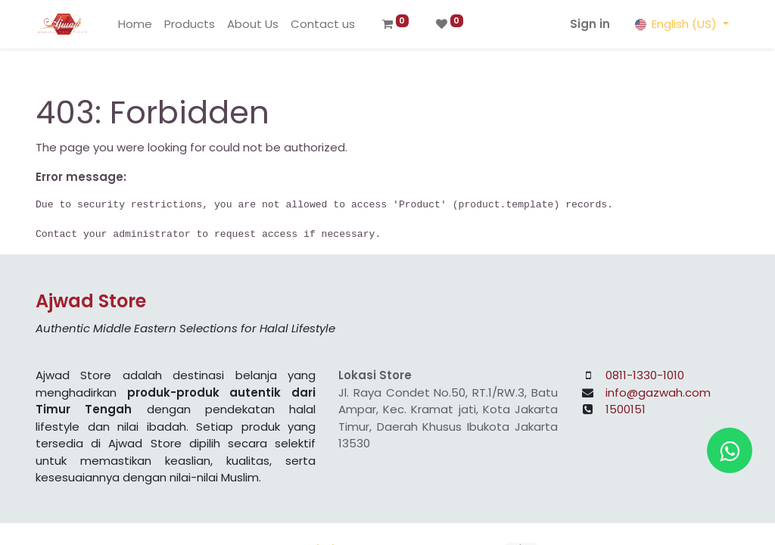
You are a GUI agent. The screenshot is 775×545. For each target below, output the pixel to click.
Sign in (590, 24)
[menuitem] (135, 24)
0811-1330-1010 (644, 375)
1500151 (625, 409)
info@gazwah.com (658, 392)
